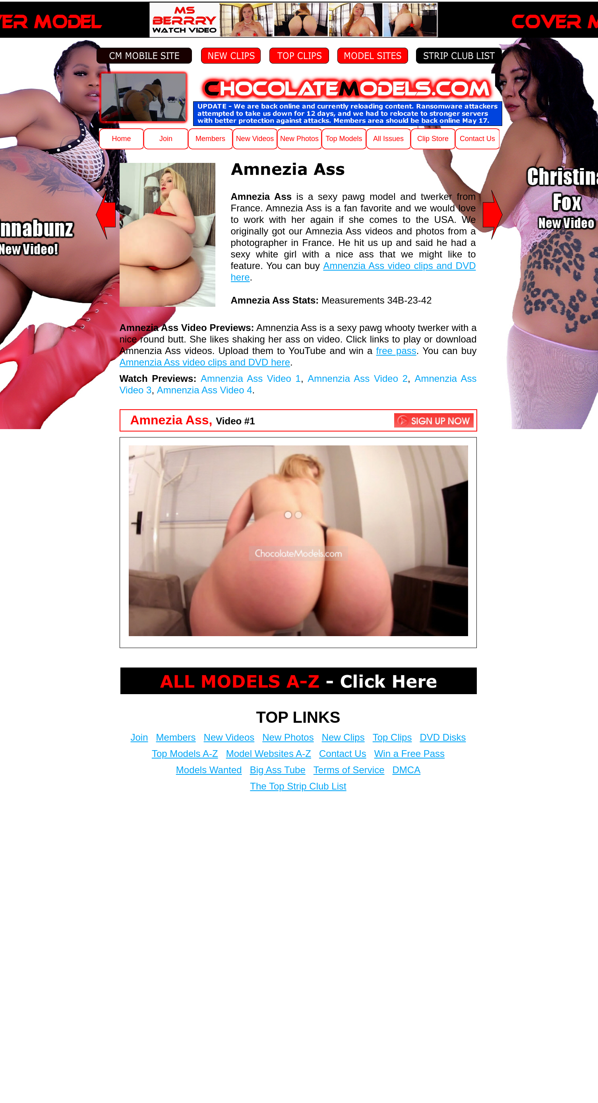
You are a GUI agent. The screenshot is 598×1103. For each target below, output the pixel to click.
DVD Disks (443, 737)
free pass (396, 350)
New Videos (229, 737)
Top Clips (392, 737)
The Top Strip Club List (298, 786)
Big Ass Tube (278, 769)
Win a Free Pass (409, 753)
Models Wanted (209, 769)
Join (139, 737)
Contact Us (342, 753)
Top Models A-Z (185, 753)
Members (176, 737)
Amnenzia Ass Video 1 (251, 378)
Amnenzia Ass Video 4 (204, 390)
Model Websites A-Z (268, 753)
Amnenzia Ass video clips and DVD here (205, 362)
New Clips (343, 737)
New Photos (288, 737)
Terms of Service (349, 769)
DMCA (407, 769)
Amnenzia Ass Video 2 (358, 378)
